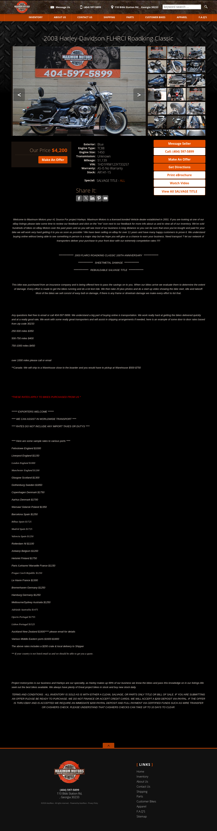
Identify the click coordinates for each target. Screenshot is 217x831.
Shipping (109, 17)
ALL (122, 180)
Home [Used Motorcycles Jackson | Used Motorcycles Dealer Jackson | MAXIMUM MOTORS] (14, 17)
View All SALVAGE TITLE (179, 191)
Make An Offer (53, 160)
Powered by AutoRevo (78, 803)
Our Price (40, 150)
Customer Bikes (155, 17)
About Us (142, 781)
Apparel (182, 17)
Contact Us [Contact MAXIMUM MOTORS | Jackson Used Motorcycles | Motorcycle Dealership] (84, 17)
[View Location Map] (134, 5)
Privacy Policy (93, 803)
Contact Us (143, 786)
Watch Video (179, 183)
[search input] (182, 7)
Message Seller (179, 143)
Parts (130, 17)
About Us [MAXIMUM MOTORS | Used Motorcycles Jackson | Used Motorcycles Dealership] (60, 17)
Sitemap (142, 816)
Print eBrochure (179, 175)
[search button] (206, 7)
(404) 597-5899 (69, 790)
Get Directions (179, 167)
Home (140, 771)
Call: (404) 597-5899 (179, 151)
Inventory (142, 776)
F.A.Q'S (203, 17)
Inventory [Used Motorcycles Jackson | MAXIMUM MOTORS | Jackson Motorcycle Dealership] (35, 17)
